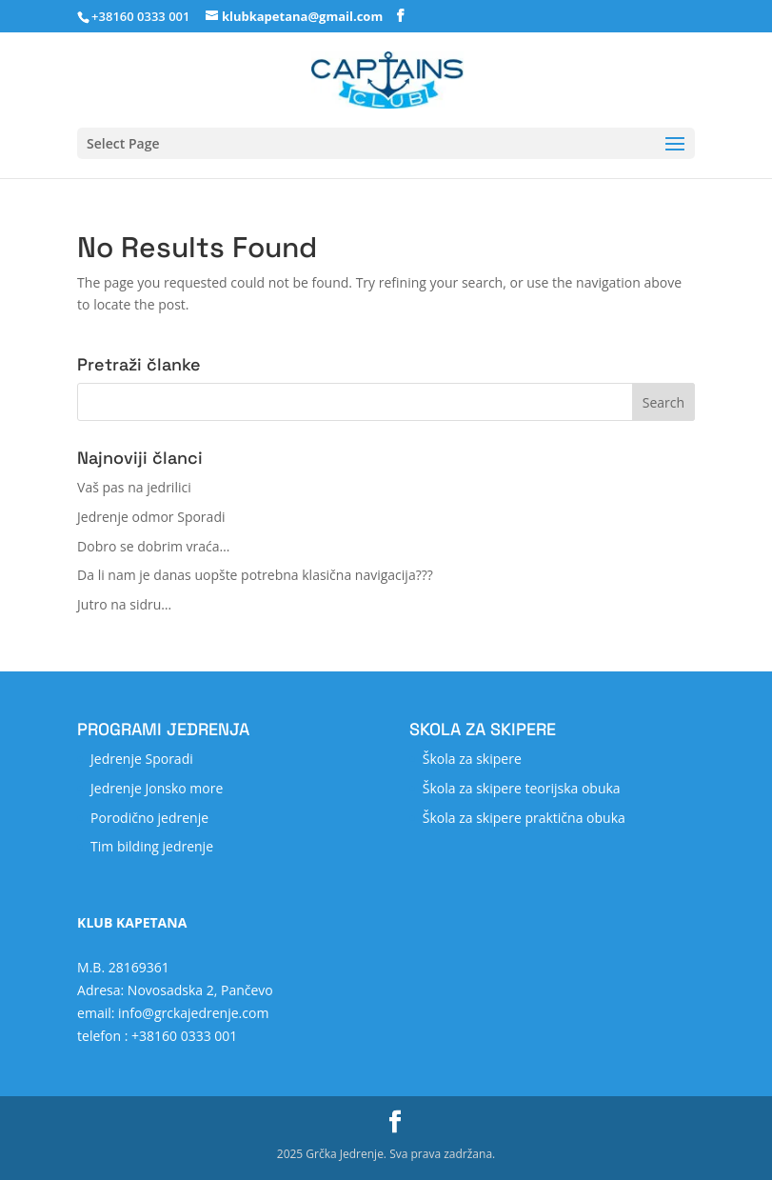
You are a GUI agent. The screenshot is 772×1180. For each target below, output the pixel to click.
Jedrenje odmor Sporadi (151, 517)
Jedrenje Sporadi (141, 759)
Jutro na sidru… (124, 604)
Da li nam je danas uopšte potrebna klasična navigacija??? (255, 575)
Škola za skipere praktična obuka (524, 818)
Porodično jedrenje (149, 818)
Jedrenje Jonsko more (156, 788)
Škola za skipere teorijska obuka (522, 788)
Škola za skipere (472, 759)
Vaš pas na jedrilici (134, 487)
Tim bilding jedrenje (151, 846)
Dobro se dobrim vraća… (153, 546)
